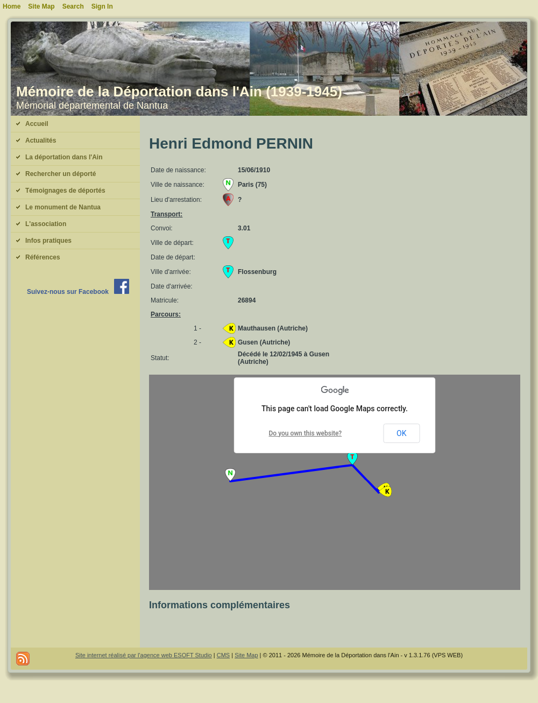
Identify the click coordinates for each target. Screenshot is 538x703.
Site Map (246, 655)
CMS (223, 655)
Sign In (102, 6)
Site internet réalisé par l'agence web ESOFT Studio (143, 655)
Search (73, 6)
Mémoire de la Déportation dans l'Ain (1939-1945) (179, 91)
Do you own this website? (305, 433)
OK (401, 433)
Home (11, 6)
